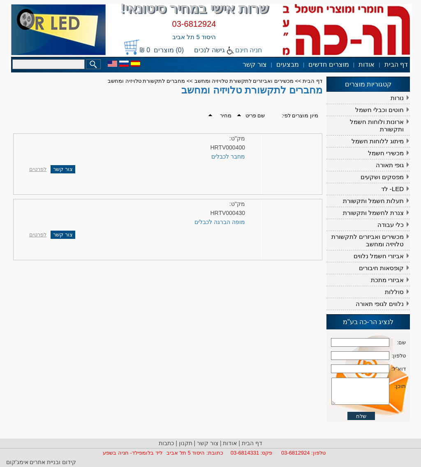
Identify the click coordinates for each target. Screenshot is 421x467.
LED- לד (392, 188)
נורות (397, 97)
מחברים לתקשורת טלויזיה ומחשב (146, 81)
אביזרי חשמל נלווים (379, 255)
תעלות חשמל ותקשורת (373, 200)
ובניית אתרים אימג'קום (33, 462)
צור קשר (254, 64)
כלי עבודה (390, 224)
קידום (68, 462)
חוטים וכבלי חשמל (379, 109)
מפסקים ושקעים (382, 176)
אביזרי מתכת (387, 279)
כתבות (166, 443)
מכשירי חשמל (386, 152)
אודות (367, 64)
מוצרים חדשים (328, 64)
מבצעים (287, 64)
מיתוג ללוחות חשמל (378, 141)
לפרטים (37, 169)
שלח (361, 434)
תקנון (185, 443)
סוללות (394, 291)
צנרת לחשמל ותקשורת (373, 212)
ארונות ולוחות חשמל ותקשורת (377, 125)
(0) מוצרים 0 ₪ (161, 50)
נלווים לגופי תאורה (380, 303)
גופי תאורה (390, 164)
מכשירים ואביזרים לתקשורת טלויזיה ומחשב (367, 240)
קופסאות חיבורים (381, 267)
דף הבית (396, 64)
